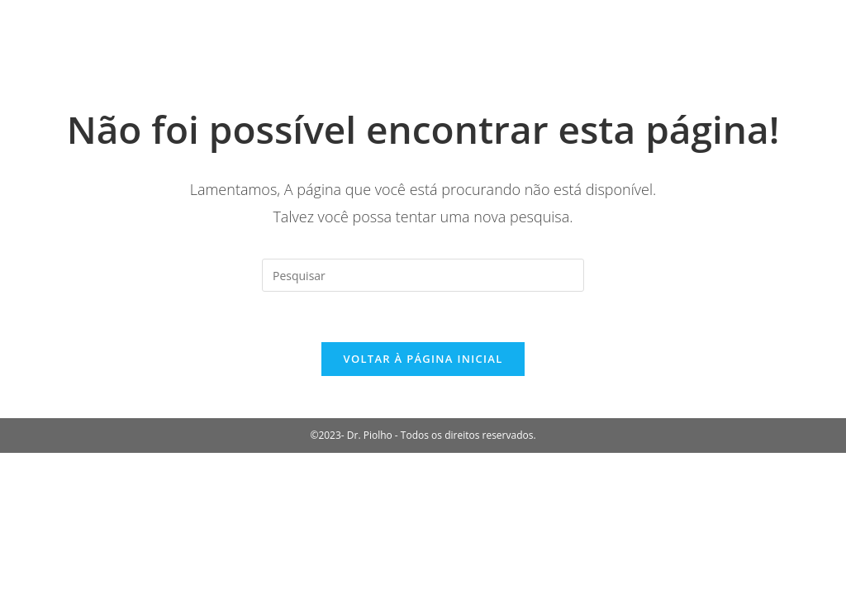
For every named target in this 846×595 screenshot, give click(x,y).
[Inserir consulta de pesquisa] (423, 275)
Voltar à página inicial (422, 358)
